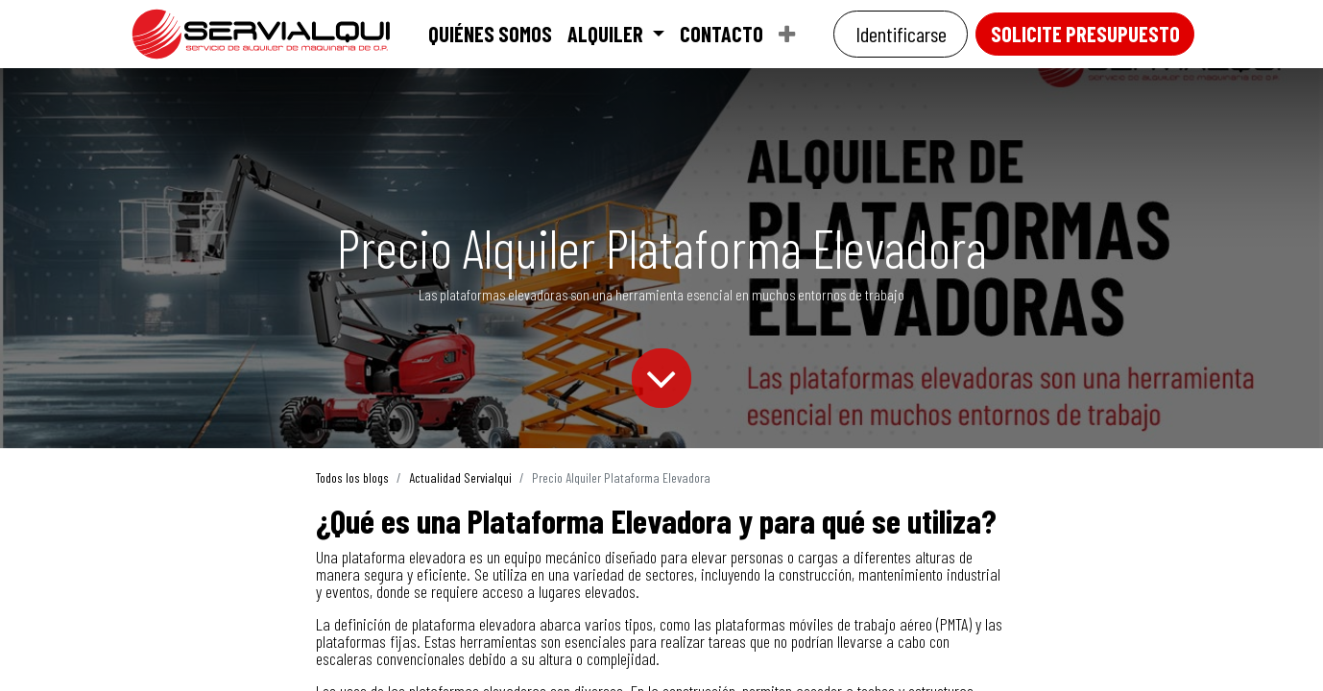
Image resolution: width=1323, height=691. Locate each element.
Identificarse (901, 33)
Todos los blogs (352, 477)
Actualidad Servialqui (460, 477)
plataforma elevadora (404, 556)
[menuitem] (490, 33)
